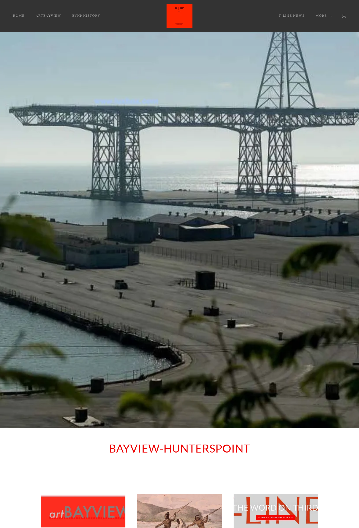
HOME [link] (19, 16)
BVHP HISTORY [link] (86, 16)
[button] (323, 16)
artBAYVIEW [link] (48, 16)
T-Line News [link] (292, 16)
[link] (179, 14)
